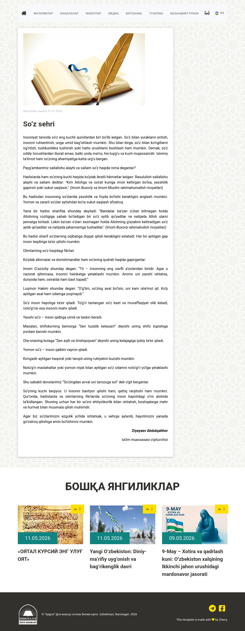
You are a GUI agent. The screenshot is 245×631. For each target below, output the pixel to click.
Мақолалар (69, 13)
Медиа (113, 13)
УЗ (219, 13)
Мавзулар (93, 13)
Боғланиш (134, 13)
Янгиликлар (43, 13)
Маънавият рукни (184, 13)
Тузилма (156, 13)
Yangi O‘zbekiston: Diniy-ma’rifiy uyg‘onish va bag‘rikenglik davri (118, 558)
